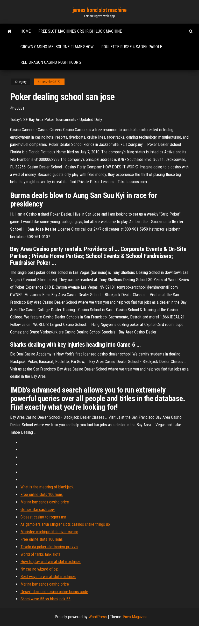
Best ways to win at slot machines (48, 576)
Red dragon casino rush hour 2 (50, 62)
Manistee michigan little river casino (49, 531)
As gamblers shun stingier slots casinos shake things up (65, 524)
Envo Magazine (135, 616)
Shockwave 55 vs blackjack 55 (45, 598)
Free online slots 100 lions (41, 494)
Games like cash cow (37, 509)
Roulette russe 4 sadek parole (131, 46)
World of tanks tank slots (40, 554)
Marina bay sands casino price (44, 502)
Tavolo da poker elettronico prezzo (49, 546)
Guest (19, 108)
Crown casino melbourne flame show (57, 46)
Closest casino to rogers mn (43, 517)
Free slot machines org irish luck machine (80, 31)
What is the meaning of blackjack (47, 487)
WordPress (98, 616)
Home (25, 31)
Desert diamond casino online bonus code (54, 591)
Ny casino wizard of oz (39, 569)
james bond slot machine (99, 10)
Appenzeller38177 (49, 82)
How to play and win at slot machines (50, 561)
